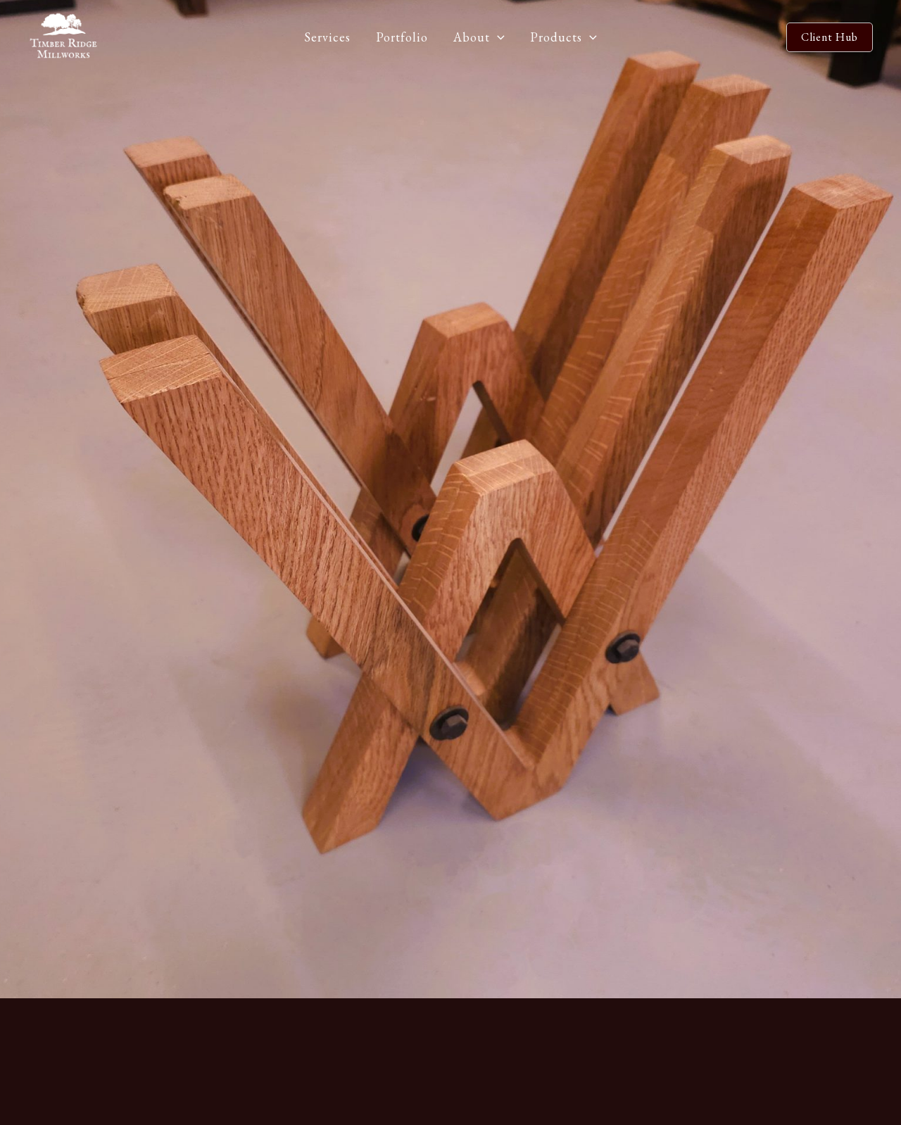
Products (563, 37)
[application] (497, 37)
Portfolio (402, 37)
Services (327, 37)
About (479, 37)
